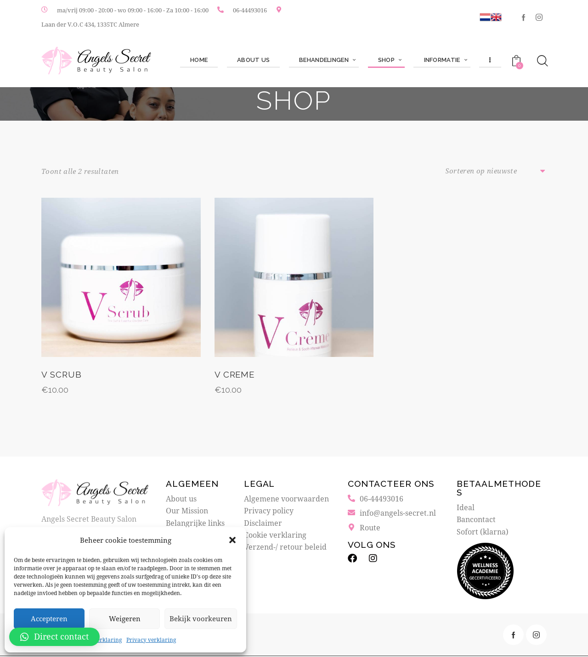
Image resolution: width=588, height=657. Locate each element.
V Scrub (61, 376)
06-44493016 (250, 10)
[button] (232, 540)
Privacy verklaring (151, 639)
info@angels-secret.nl (398, 513)
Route (370, 528)
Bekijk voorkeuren (201, 618)
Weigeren (125, 618)
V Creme (235, 376)
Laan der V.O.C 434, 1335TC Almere (90, 24)
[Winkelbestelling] (496, 171)
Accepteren (49, 618)
